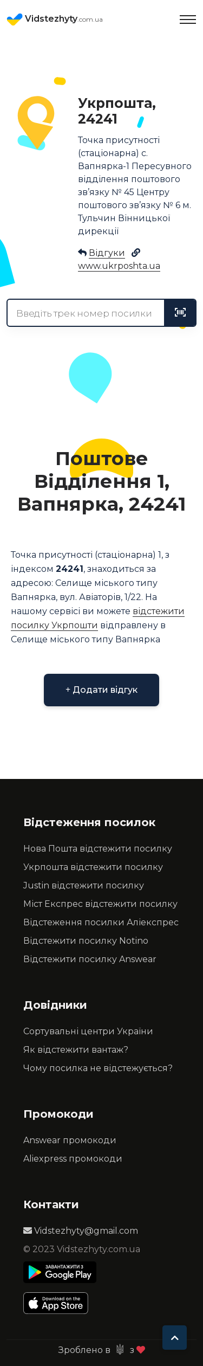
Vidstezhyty (54, 19)
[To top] (174, 1337)
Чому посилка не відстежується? (98, 1068)
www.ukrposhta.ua (119, 266)
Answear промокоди (69, 1140)
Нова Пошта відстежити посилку (97, 848)
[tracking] (180, 313)
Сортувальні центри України (88, 1031)
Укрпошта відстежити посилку (93, 867)
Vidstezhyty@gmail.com (80, 1231)
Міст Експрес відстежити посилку (100, 904)
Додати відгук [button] (101, 690)
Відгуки (107, 253)
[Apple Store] (59, 1303)
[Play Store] (59, 1272)
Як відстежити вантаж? (75, 1050)
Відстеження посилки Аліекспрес (101, 922)
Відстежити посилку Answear (89, 959)
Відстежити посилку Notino (85, 941)
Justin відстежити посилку (83, 885)
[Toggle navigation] (188, 19)
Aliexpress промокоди (72, 1159)
